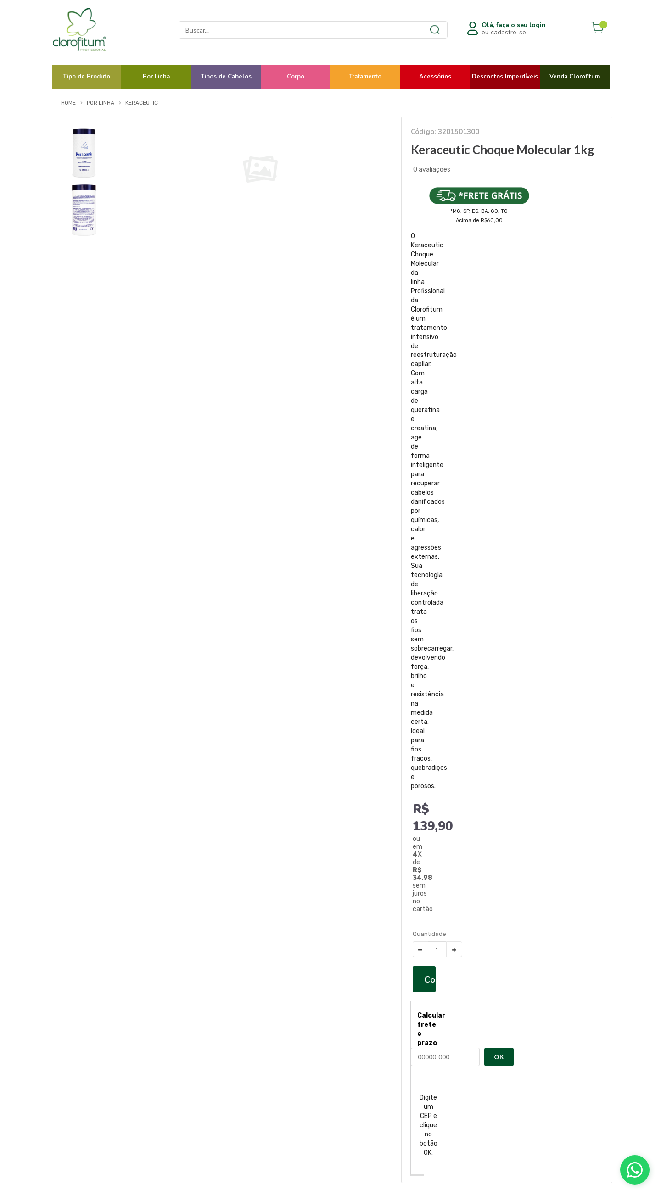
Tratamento (365, 76)
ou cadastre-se (514, 29)
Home (68, 103)
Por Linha (156, 76)
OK (499, 1057)
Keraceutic (141, 103)
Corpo (295, 76)
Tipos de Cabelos (226, 76)
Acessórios (435, 76)
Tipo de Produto (86, 76)
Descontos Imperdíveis (505, 76)
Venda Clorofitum (574, 76)
